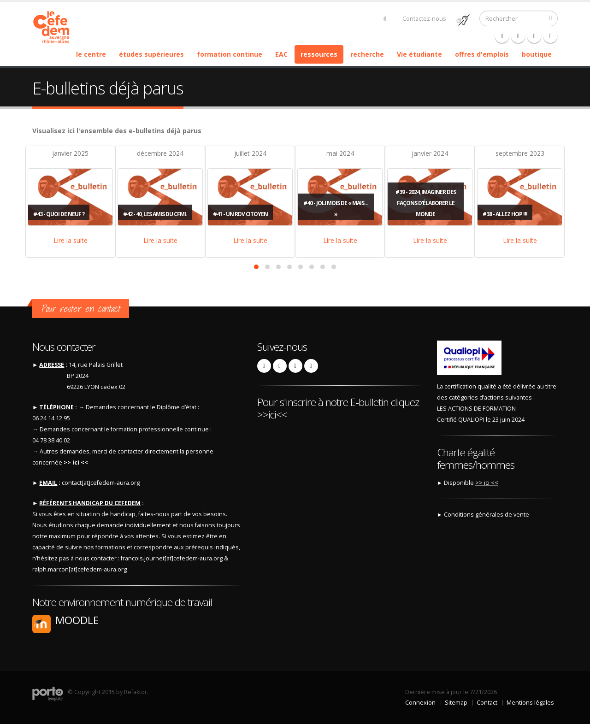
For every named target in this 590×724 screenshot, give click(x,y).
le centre (91, 54)
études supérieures (151, 54)
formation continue (229, 54)
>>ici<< (272, 414)
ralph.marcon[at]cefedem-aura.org (79, 569)
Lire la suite (70, 240)
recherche (367, 54)
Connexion (420, 702)
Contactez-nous (424, 19)
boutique (537, 54)
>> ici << (75, 462)
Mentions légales (530, 702)
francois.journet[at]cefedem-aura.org (172, 558)
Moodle (77, 620)
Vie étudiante (419, 54)
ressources (319, 54)
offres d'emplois (482, 54)
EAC (281, 54)
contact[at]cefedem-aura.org (101, 483)
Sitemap (456, 702)
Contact (487, 702)
